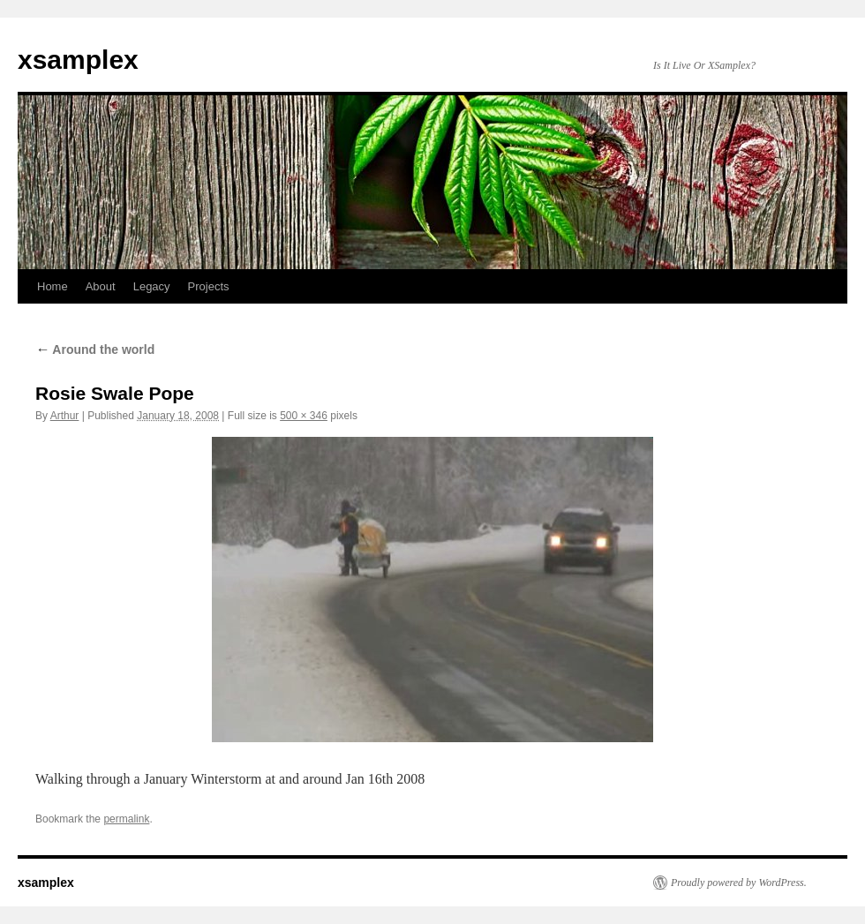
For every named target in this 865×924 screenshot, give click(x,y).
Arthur (64, 415)
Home (52, 286)
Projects (208, 286)
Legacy (151, 286)
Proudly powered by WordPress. (739, 882)
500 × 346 (303, 415)
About (101, 286)
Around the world (94, 349)
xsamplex (78, 59)
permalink (126, 819)
